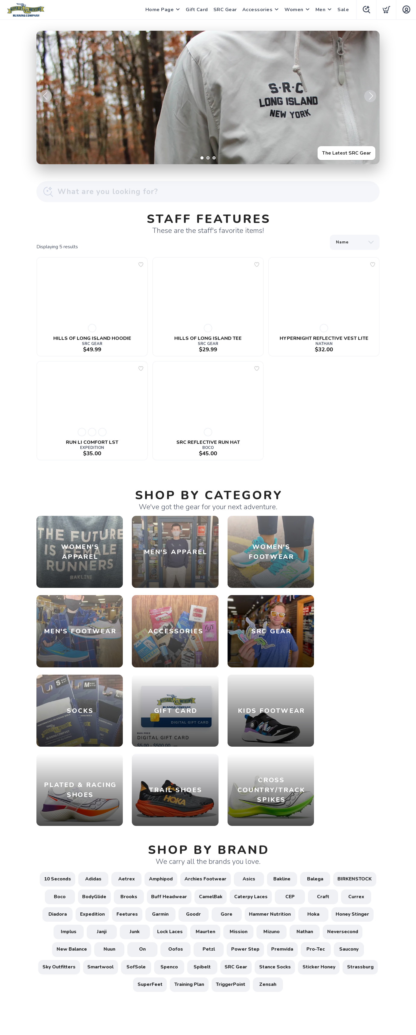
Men (320, 9)
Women (293, 9)
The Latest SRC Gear (346, 152)
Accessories (257, 9)
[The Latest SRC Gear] (208, 97)
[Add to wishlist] (141, 264)
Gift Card (196, 9)
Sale (342, 9)
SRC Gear (224, 9)
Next (370, 96)
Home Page (159, 9)
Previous (46, 96)
